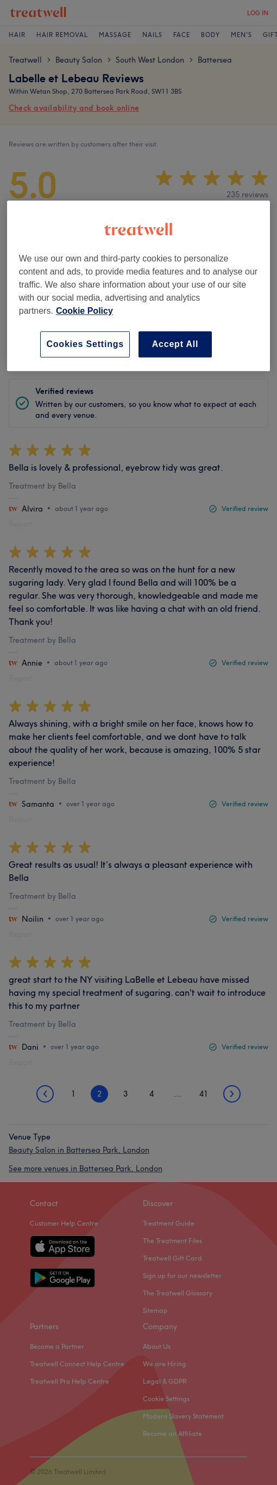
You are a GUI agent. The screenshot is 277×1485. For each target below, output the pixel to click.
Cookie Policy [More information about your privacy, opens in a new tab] (84, 310)
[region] (138, 285)
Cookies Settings (85, 344)
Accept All (175, 344)
